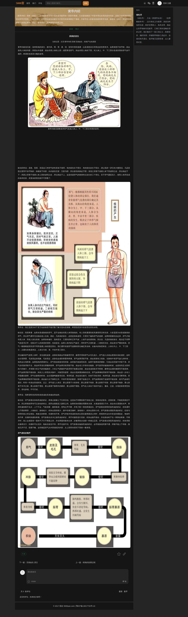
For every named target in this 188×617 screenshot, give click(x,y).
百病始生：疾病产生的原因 (86, 42)
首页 (28, 3)
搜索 (85, 3)
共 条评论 (25, 591)
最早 (126, 591)
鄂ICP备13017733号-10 (85, 606)
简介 (77, 29)
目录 (71, 29)
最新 (121, 591)
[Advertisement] (74, 149)
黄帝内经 (68, 42)
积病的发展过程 (89, 562)
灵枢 (73, 42)
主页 (62, 42)
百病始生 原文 (32, 562)
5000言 (20, 3)
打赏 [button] (23, 554)
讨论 (40, 3)
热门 (34, 3)
